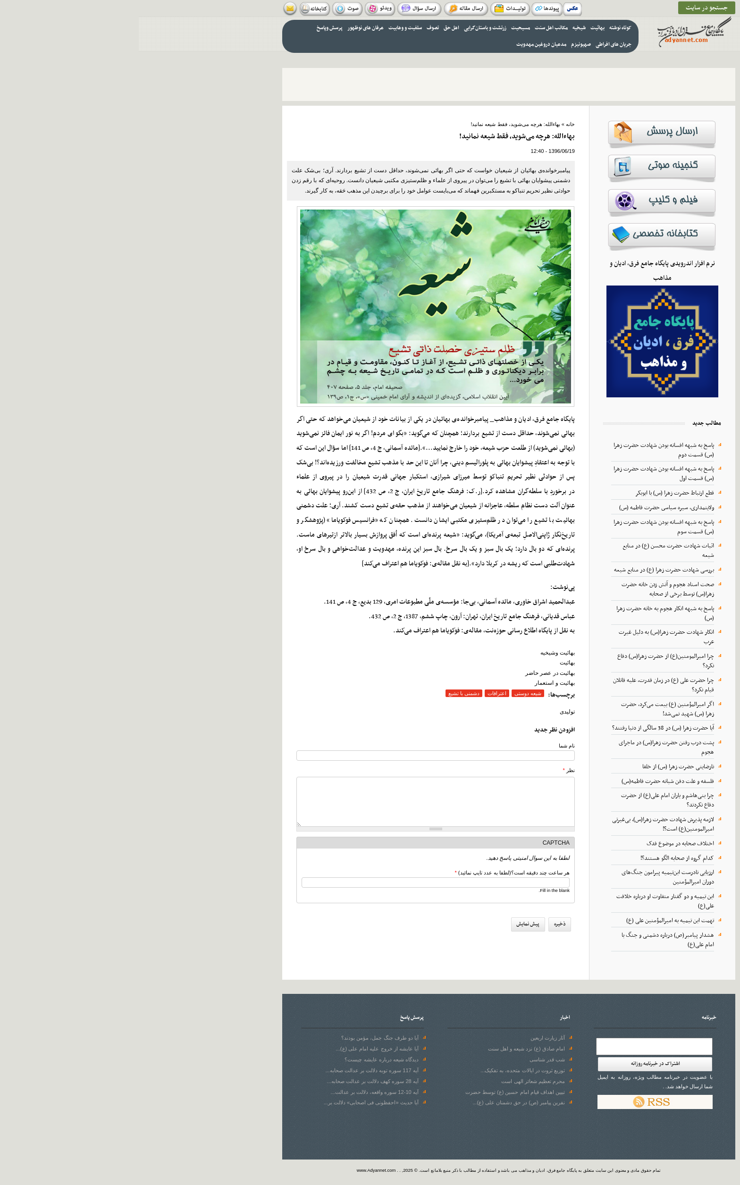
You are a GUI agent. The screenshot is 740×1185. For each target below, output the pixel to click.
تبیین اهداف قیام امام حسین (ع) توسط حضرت (376, 1092)
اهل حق (312, 28)
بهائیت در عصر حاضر (411, 673)
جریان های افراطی (475, 44)
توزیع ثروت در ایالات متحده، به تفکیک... (384, 1070)
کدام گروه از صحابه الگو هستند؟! (538, 858)
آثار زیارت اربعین (409, 1038)
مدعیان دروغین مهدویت (403, 44)
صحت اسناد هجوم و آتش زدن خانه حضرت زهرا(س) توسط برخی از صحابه (529, 589)
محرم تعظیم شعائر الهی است (394, 1081)
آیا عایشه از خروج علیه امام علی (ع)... (238, 1048)
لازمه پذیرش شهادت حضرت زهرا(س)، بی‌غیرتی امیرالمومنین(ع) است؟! (524, 824)
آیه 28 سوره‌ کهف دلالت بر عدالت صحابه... (234, 1081)
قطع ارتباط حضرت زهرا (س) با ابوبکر (535, 493)
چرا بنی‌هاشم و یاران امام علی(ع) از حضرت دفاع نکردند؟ (528, 800)
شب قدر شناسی (408, 1059)
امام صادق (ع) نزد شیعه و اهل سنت (387, 1048)
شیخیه (440, 28)
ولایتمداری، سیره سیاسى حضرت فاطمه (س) (527, 508)
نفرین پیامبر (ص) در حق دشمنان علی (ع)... (380, 1102)
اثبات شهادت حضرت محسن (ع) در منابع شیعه (529, 551)
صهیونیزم (442, 44)
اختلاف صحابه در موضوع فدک (541, 844)
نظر (430, 770)
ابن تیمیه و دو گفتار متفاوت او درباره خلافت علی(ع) (526, 901)
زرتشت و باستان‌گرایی (346, 28)
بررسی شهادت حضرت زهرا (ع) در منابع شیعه (525, 570)
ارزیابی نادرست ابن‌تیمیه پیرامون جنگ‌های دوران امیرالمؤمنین (529, 877)
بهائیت (459, 28)
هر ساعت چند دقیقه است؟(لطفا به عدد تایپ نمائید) (373, 872)
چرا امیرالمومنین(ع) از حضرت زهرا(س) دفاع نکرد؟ (527, 661)
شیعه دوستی (389, 693)
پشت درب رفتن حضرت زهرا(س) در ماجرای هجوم (527, 747)
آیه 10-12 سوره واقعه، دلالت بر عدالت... (236, 1092)
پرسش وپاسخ (191, 28)
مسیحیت (381, 28)
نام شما (428, 745)
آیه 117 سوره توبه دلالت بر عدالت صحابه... (232, 1070)
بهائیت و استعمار (416, 683)
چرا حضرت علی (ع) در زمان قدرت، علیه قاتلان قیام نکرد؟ (524, 685)
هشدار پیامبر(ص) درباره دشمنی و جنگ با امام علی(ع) (529, 940)
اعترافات (358, 693)
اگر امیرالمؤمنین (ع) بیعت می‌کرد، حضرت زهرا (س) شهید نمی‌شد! (528, 709)
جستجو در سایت (568, 8)
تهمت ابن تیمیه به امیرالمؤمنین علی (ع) (531, 921)
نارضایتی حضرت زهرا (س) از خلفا (539, 767)
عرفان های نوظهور (227, 28)
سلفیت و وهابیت (266, 28)
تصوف (294, 28)
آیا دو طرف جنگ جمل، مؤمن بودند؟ (241, 1038)
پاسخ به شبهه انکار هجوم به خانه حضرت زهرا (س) (526, 613)
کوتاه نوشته (482, 28)
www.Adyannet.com (237, 1170)
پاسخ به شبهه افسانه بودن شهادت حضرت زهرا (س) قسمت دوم (525, 450)
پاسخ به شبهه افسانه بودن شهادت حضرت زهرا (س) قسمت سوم (525, 527)
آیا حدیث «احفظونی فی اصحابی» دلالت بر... (232, 1102)
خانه (431, 124)
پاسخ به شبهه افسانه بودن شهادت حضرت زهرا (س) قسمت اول (525, 474)
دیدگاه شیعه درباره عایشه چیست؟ (242, 1059)
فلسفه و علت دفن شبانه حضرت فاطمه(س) (529, 781)
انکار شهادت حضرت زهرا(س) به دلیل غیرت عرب (527, 637)
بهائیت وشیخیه (419, 652)
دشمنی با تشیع (325, 693)
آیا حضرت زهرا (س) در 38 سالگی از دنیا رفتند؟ (524, 728)
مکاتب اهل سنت (412, 28)
